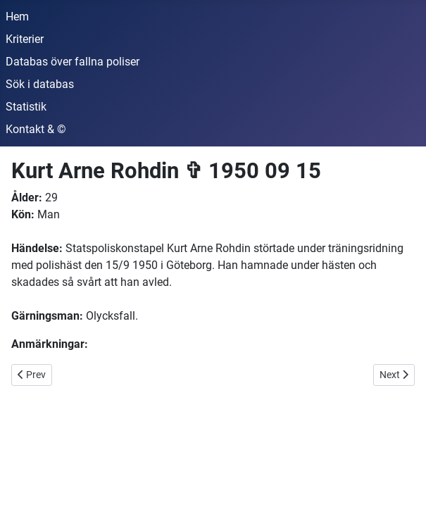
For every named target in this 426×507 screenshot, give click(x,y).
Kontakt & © (36, 129)
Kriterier (25, 39)
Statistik (26, 106)
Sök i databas (40, 84)
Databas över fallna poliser (72, 61)
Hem (17, 16)
